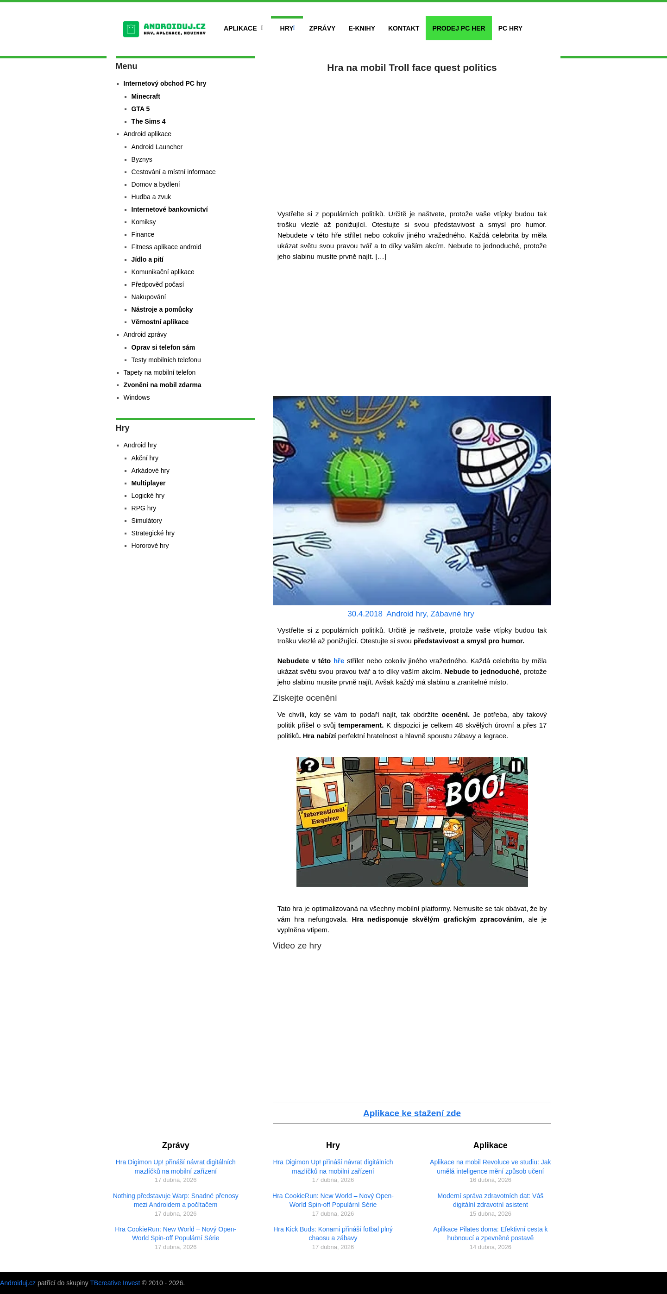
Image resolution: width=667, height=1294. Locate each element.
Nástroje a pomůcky (162, 309)
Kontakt (403, 28)
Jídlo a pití (148, 259)
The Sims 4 (149, 121)
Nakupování (149, 297)
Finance (143, 234)
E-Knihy (361, 28)
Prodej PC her (458, 28)
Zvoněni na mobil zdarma (162, 385)
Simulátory (147, 520)
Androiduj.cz (18, 1283)
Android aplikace (148, 134)
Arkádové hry (151, 470)
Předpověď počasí (158, 284)
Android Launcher (157, 147)
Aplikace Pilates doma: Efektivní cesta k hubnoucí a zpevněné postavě (490, 1233)
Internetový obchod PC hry (165, 83)
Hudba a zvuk (151, 197)
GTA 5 (141, 109)
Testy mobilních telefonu (166, 360)
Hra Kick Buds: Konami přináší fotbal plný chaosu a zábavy (333, 1233)
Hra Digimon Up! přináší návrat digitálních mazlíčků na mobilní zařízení (176, 1166)
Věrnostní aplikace (160, 322)
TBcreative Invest (115, 1283)
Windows (137, 397)
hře (337, 661)
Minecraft (146, 96)
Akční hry (145, 458)
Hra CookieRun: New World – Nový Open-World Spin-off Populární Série (175, 1233)
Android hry (406, 613)
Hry (287, 28)
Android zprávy (145, 334)
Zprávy (322, 28)
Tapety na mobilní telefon (160, 372)
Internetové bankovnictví (170, 209)
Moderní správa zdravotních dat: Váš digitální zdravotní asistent (490, 1200)
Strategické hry (153, 533)
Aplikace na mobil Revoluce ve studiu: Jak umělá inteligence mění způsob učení (490, 1166)
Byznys (142, 159)
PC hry (510, 28)
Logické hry (148, 495)
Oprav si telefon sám (163, 347)
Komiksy (144, 222)
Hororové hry (150, 545)
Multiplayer (149, 483)
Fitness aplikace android (166, 247)
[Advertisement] (412, 139)
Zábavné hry (452, 613)
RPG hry (144, 508)
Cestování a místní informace (174, 172)
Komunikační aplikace (163, 272)
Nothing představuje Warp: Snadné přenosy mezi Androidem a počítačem (176, 1200)
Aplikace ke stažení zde (412, 1113)
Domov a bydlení (156, 184)
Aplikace (240, 28)
